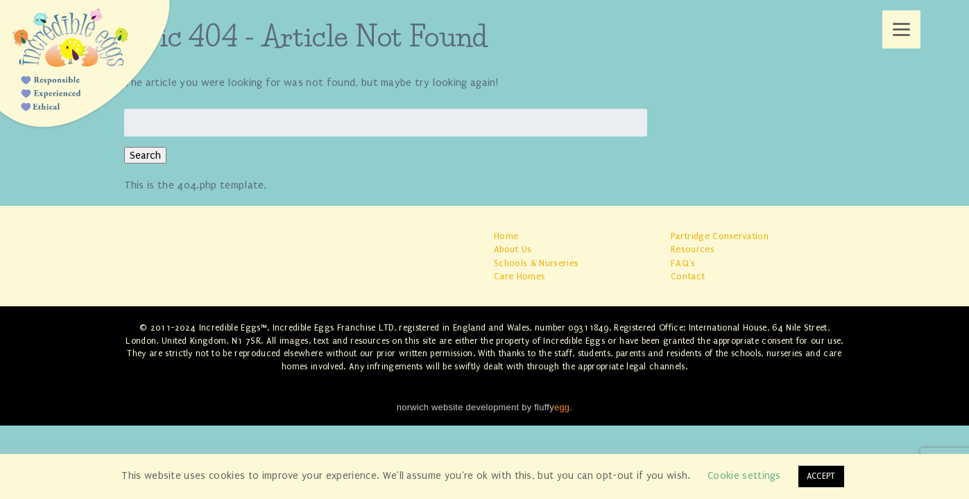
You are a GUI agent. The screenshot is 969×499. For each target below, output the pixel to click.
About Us (513, 249)
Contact (688, 276)
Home (506, 236)
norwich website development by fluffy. (484, 407)
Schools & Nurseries (536, 263)
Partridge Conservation (720, 236)
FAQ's (683, 263)
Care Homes (519, 276)
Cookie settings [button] (744, 476)
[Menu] (901, 29)
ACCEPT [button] (821, 476)
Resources (692, 249)
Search (145, 155)
